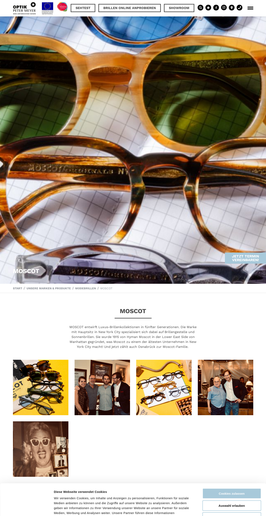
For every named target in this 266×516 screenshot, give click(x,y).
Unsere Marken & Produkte (48, 288)
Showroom (179, 8)
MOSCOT (106, 288)
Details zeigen (218, 508)
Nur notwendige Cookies (232, 486)
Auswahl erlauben (232, 474)
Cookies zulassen (232, 462)
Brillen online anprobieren (129, 8)
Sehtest (83, 8)
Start (17, 288)
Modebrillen (85, 288)
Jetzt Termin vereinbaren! (245, 244)
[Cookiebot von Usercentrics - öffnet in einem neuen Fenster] (27, 508)
